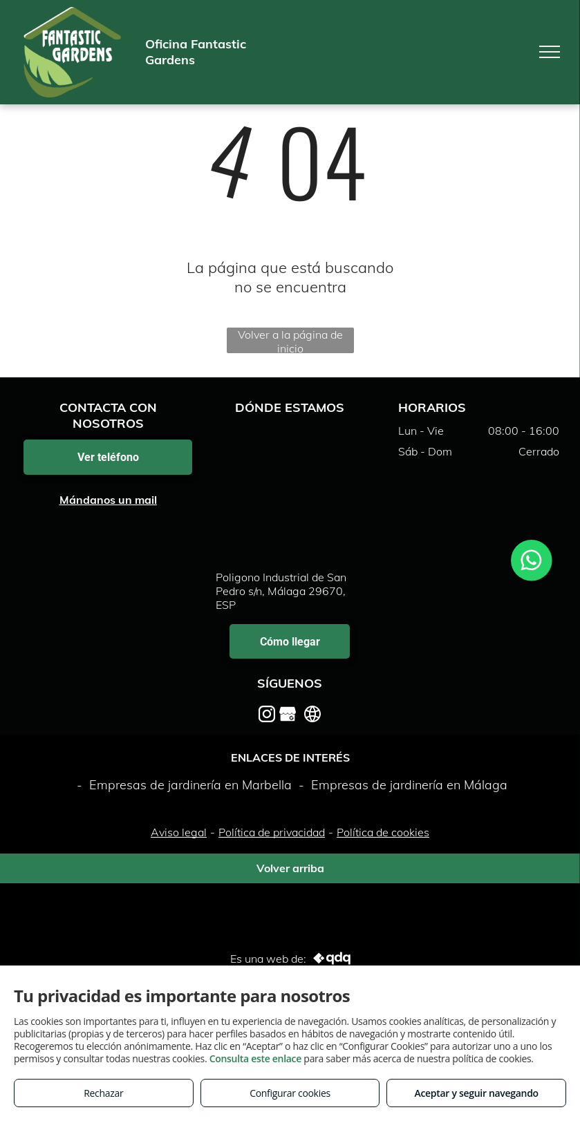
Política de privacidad (271, 832)
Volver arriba (290, 868)
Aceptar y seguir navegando (476, 1093)
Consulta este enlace (255, 1058)
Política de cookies (383, 832)
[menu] (550, 52)
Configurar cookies (290, 1093)
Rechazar (103, 1093)
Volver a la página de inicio (290, 340)
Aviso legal (179, 832)
